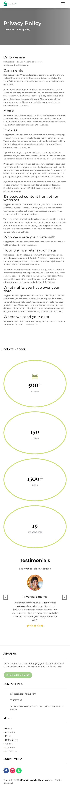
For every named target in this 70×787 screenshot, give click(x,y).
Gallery (8, 743)
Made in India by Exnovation (35, 780)
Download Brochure (16, 675)
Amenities (10, 747)
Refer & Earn (11, 740)
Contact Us (11, 751)
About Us (10, 732)
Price (8, 736)
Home (9, 29)
